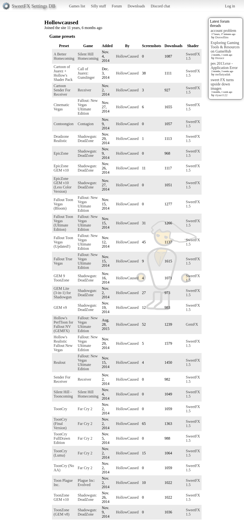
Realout (60, 362)
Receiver (84, 90)
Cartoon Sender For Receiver (62, 90)
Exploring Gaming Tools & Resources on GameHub (225, 47)
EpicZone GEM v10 (61, 168)
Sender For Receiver (62, 379)
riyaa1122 (221, 95)
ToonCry (60, 409)
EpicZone (61, 153)
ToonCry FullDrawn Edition (62, 438)
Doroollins (222, 37)
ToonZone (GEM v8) (61, 512)
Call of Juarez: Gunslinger (86, 73)
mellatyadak (222, 74)
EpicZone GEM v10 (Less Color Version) (62, 185)
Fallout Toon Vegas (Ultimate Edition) (63, 223)
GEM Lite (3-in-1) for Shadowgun (63, 292)
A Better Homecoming (64, 56)
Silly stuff (98, 6)
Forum (117, 6)
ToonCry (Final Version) (60, 423)
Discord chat (160, 6)
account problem (223, 31)
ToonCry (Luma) (60, 453)
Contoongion (64, 124)
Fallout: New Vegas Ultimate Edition (88, 106)
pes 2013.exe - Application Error (224, 65)
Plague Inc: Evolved (86, 482)
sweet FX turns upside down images (222, 84)
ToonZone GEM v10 (61, 497)
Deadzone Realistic (61, 138)
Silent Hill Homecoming (88, 56)
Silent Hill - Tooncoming (63, 394)
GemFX (192, 324)
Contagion (86, 124)
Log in (230, 6)
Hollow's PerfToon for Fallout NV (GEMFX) (63, 324)
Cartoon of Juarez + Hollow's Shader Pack (63, 73)
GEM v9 (60, 307)
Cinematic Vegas (61, 107)
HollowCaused (127, 56)
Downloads (136, 6)
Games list (77, 6)
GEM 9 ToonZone (61, 278)
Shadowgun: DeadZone (87, 138)
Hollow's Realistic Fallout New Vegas (63, 343)
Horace (219, 58)
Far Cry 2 (85, 409)
